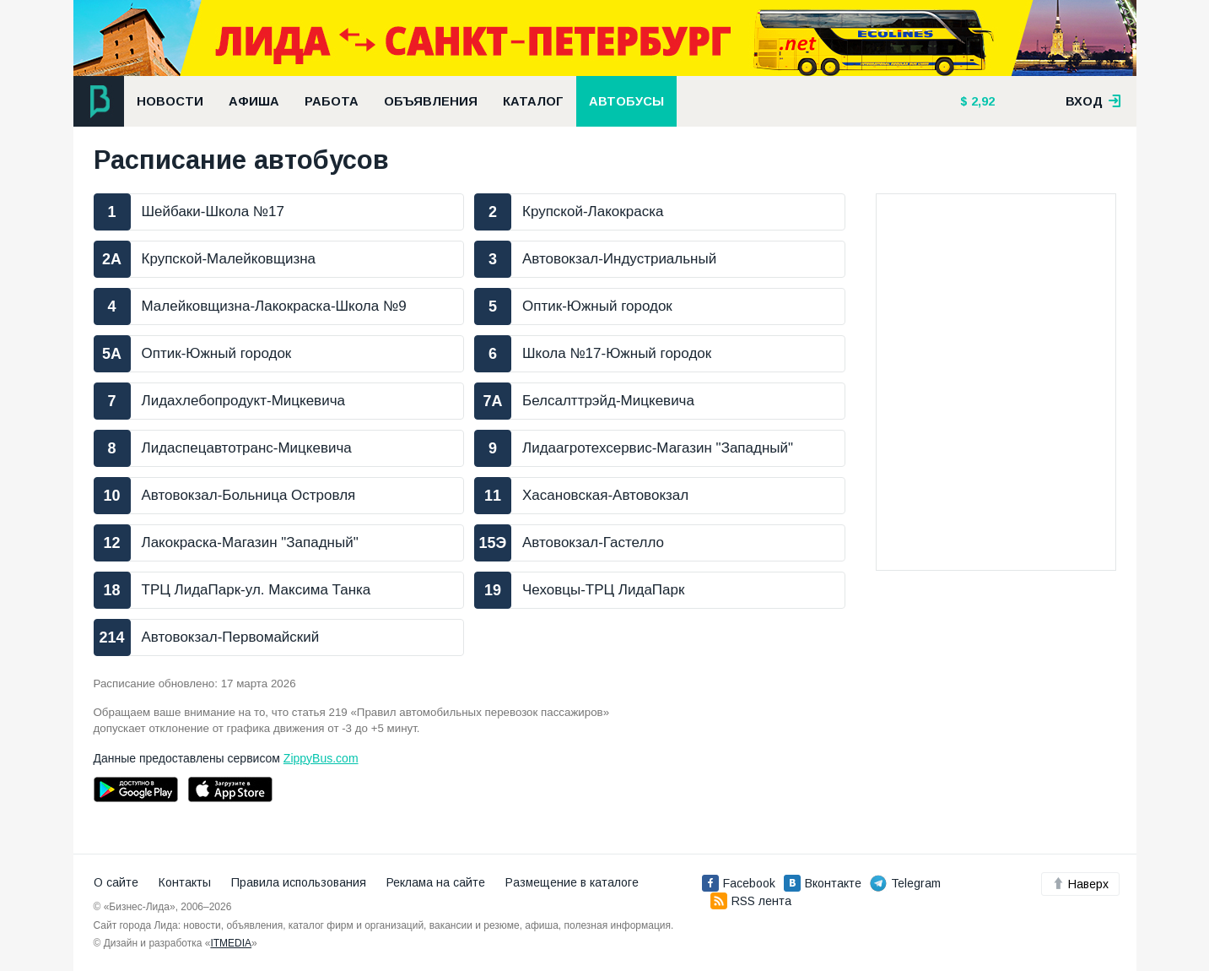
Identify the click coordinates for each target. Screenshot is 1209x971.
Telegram (905, 883)
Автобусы (626, 101)
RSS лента (750, 901)
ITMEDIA (230, 943)
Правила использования (298, 882)
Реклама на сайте (435, 882)
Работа (332, 101)
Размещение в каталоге (572, 882)
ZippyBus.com (321, 758)
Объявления (431, 101)
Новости (170, 101)
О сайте (116, 882)
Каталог (533, 101)
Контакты (185, 882)
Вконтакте (822, 883)
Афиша (254, 101)
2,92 (981, 101)
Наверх (1080, 884)
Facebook (738, 883)
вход (1093, 101)
